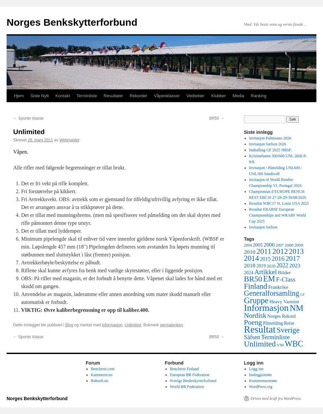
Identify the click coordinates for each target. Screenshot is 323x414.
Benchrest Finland (184, 369)
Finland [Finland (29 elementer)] (255, 286)
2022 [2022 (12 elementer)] (282, 265)
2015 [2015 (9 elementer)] (265, 259)
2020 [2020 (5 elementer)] (271, 265)
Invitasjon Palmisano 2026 (270, 138)
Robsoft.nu (99, 380)
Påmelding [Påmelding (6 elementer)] (273, 323)
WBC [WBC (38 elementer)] (294, 343)
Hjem (19, 95)
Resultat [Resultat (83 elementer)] (260, 329)
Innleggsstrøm (260, 374)
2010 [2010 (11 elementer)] (249, 252)
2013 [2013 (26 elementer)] (296, 251)
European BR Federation (189, 374)
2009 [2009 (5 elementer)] (298, 245)
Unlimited (133, 325)
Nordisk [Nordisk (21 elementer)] (255, 315)
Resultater (113, 95)
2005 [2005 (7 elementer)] (258, 245)
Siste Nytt (39, 95)
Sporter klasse (28, 118)
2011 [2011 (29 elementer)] (263, 251)
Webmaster (69, 140)
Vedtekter (196, 95)
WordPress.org (260, 386)
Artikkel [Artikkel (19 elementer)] (265, 272)
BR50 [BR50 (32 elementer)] (253, 279)
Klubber (218, 95)
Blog (69, 325)
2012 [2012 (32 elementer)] (280, 251)
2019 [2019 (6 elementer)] (261, 265)
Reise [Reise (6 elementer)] (289, 323)
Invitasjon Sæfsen (263, 227)
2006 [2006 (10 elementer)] (269, 245)
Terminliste (86, 95)
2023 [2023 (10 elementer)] (294, 265)
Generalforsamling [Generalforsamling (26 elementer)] (271, 293)
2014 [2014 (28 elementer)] (251, 258)
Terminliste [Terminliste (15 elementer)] (275, 337)
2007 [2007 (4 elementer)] (280, 245)
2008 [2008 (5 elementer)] (289, 245)
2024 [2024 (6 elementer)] (248, 272)
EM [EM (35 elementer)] (269, 278)
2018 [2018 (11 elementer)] (249, 265)
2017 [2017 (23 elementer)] (292, 258)
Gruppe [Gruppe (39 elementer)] (256, 300)
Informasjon (112, 325)
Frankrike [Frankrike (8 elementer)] (278, 287)
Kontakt (62, 95)
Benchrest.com (103, 369)
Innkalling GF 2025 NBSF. (270, 150)
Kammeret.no (102, 374)
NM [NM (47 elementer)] (297, 308)
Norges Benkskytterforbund (72, 22)
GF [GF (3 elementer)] (302, 294)
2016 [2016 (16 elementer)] (278, 258)
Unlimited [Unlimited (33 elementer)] (260, 344)
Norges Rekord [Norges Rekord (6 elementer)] (281, 316)
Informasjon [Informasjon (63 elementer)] (266, 308)
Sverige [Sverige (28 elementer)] (288, 330)
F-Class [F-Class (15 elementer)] (286, 279)
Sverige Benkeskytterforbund (193, 380)
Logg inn (256, 369)
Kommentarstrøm (263, 380)
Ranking (259, 95)
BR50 (216, 118)
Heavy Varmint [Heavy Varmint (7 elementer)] (284, 301)
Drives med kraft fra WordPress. (276, 398)
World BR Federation (187, 386)
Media (238, 95)
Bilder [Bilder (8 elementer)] (284, 272)
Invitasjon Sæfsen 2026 (267, 144)
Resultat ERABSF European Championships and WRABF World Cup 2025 (277, 215)
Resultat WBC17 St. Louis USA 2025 (279, 203)
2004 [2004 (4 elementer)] (248, 245)
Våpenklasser (167, 95)
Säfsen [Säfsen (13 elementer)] (252, 337)
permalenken (171, 325)
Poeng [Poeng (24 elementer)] (253, 322)
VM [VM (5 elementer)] (280, 344)
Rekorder (138, 95)
